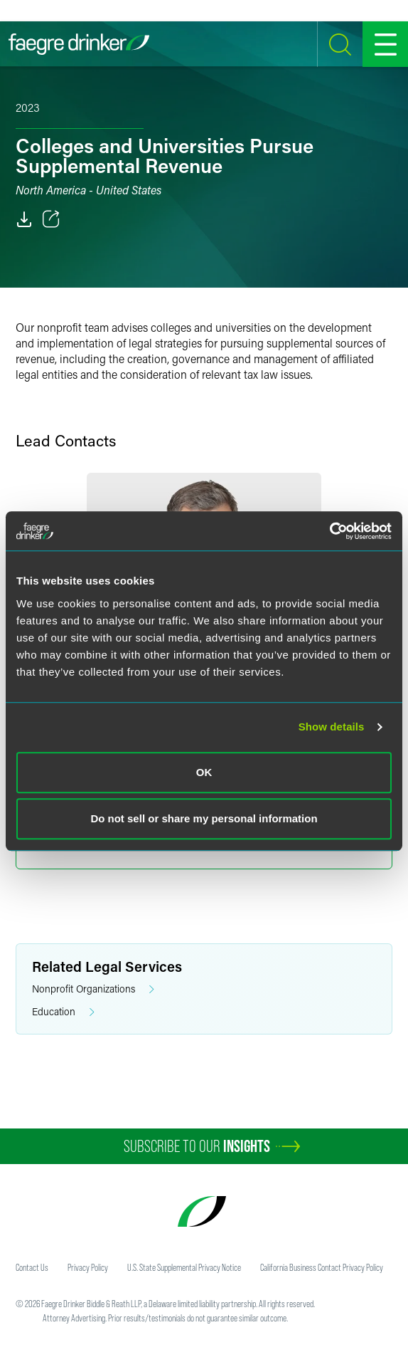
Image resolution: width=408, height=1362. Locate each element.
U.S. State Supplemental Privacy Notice (184, 1267)
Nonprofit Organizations (93, 989)
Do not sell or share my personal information (203, 818)
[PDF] (24, 219)
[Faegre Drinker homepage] (79, 44)
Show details (332, 727)
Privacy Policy (88, 1267)
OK (204, 772)
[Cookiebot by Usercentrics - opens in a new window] (329, 531)
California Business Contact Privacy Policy (321, 1267)
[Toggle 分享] (51, 219)
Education (63, 1012)
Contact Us (32, 1267)
